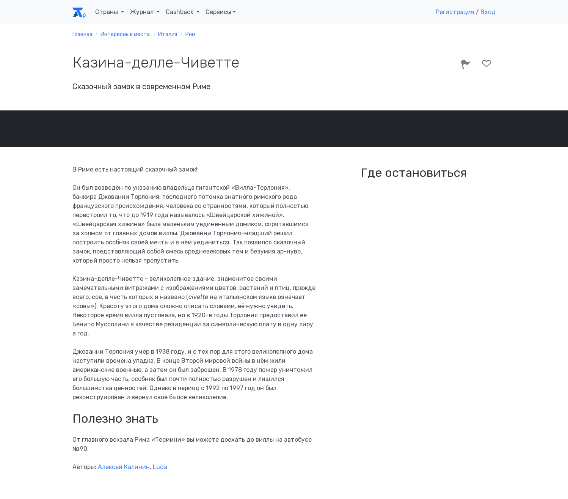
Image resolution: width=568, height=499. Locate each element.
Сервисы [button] (218, 12)
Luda (160, 467)
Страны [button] (107, 12)
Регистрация (455, 12)
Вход (488, 12)
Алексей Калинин (124, 467)
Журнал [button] (142, 12)
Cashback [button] (180, 12)
